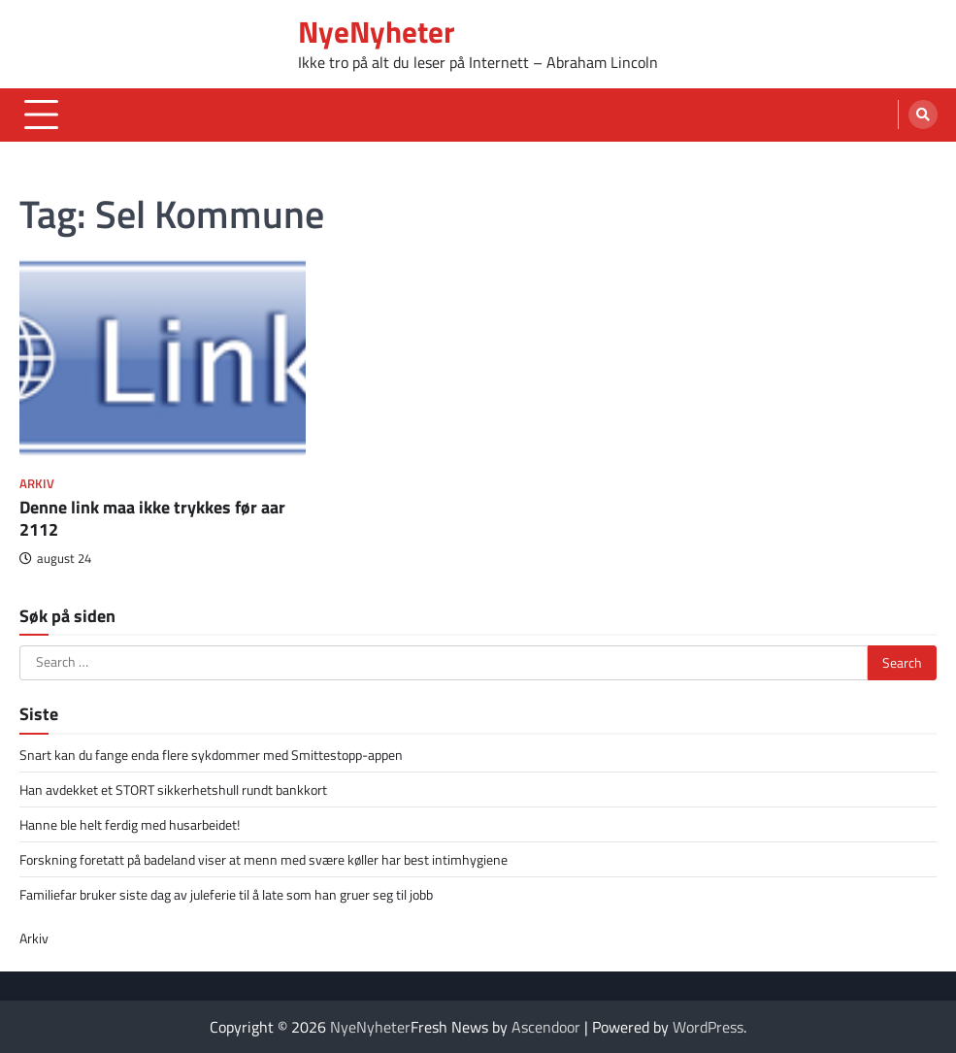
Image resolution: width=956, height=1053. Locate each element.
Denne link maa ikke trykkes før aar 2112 (152, 518)
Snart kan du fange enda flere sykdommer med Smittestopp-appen (211, 754)
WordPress (708, 1026)
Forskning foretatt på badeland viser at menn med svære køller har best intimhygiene (263, 859)
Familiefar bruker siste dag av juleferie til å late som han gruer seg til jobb (226, 894)
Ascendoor (545, 1026)
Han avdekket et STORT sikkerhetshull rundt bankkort (173, 789)
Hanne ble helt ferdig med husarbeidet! (129, 824)
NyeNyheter (376, 31)
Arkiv (36, 484)
